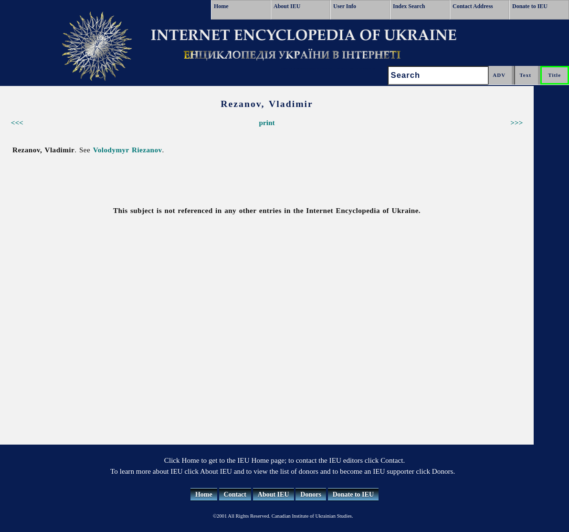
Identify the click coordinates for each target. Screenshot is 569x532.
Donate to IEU (530, 6)
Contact (235, 494)
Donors (310, 494)
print (267, 122)
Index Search (409, 6)
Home (221, 6)
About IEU (287, 6)
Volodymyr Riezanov (127, 150)
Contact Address (473, 6)
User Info (344, 6)
